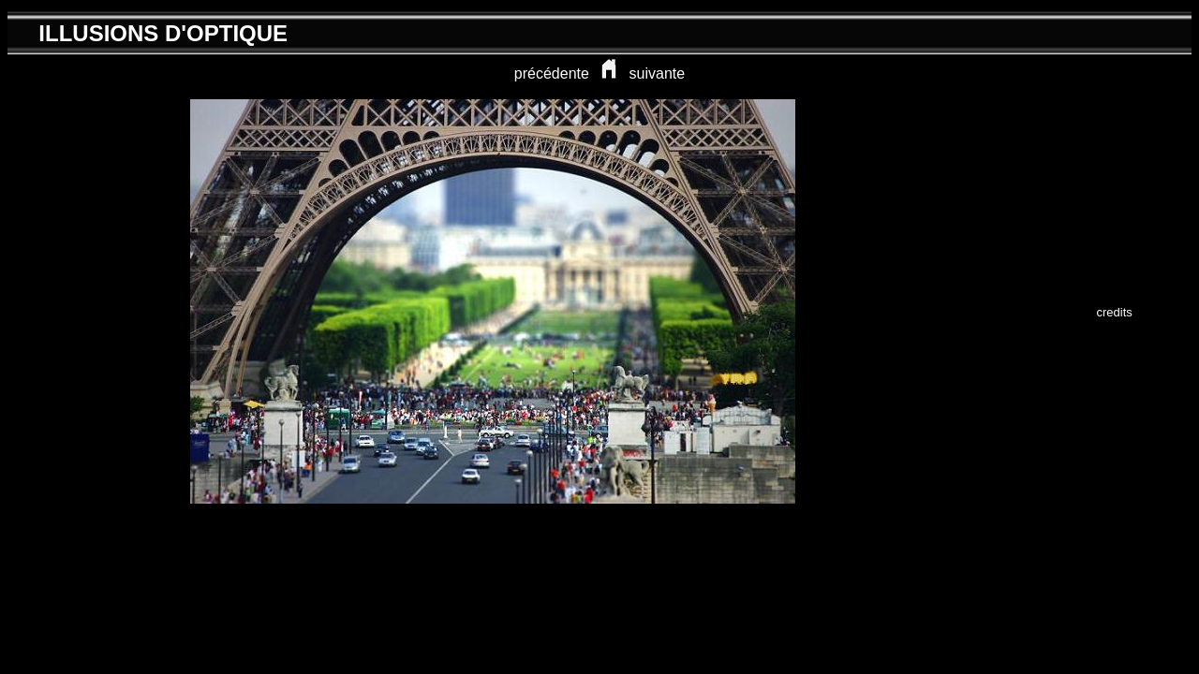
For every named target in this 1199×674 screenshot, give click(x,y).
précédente (551, 73)
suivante (657, 73)
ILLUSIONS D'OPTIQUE (163, 33)
